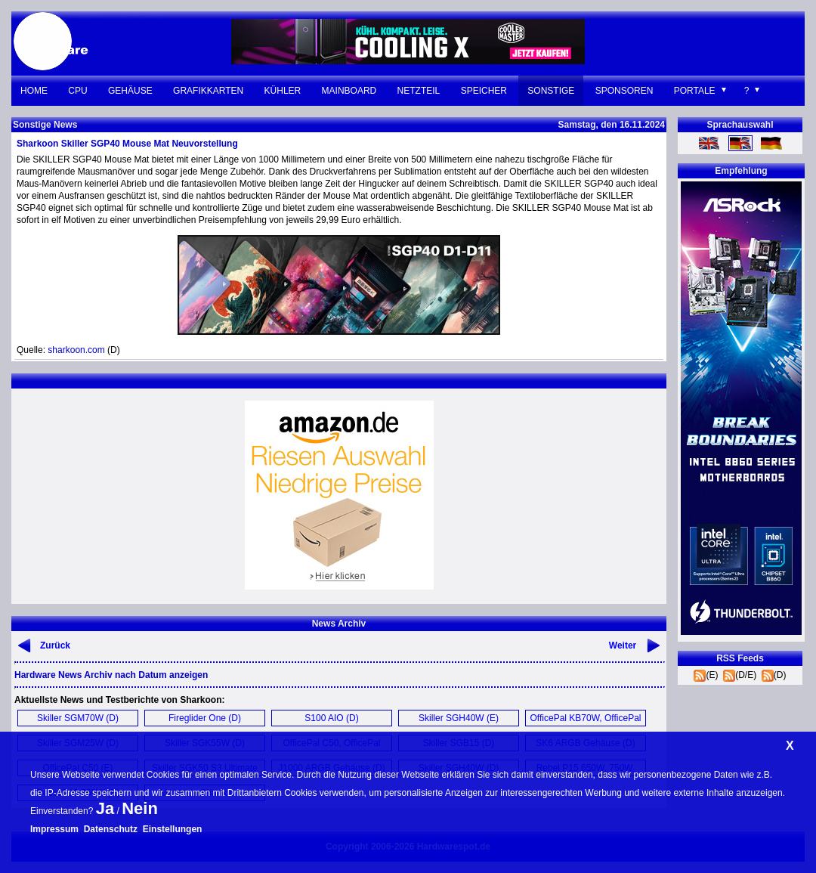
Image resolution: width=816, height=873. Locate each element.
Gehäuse (130, 90)
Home (34, 90)
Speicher (484, 90)
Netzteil (418, 90)
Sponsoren (624, 90)
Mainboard (349, 90)
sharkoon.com (76, 350)
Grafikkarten (208, 90)
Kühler (282, 90)
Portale (695, 90)
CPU (77, 90)
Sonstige (550, 90)
